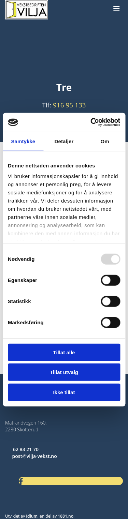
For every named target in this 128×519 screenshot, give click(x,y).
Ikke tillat (64, 392)
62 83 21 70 (26, 449)
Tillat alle (64, 352)
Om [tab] (105, 141)
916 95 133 (69, 105)
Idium (32, 516)
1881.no (65, 516)
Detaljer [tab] (64, 141)
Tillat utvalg (64, 372)
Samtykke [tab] (23, 141)
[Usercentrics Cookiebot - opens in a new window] (91, 122)
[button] (116, 9)
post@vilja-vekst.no (34, 456)
